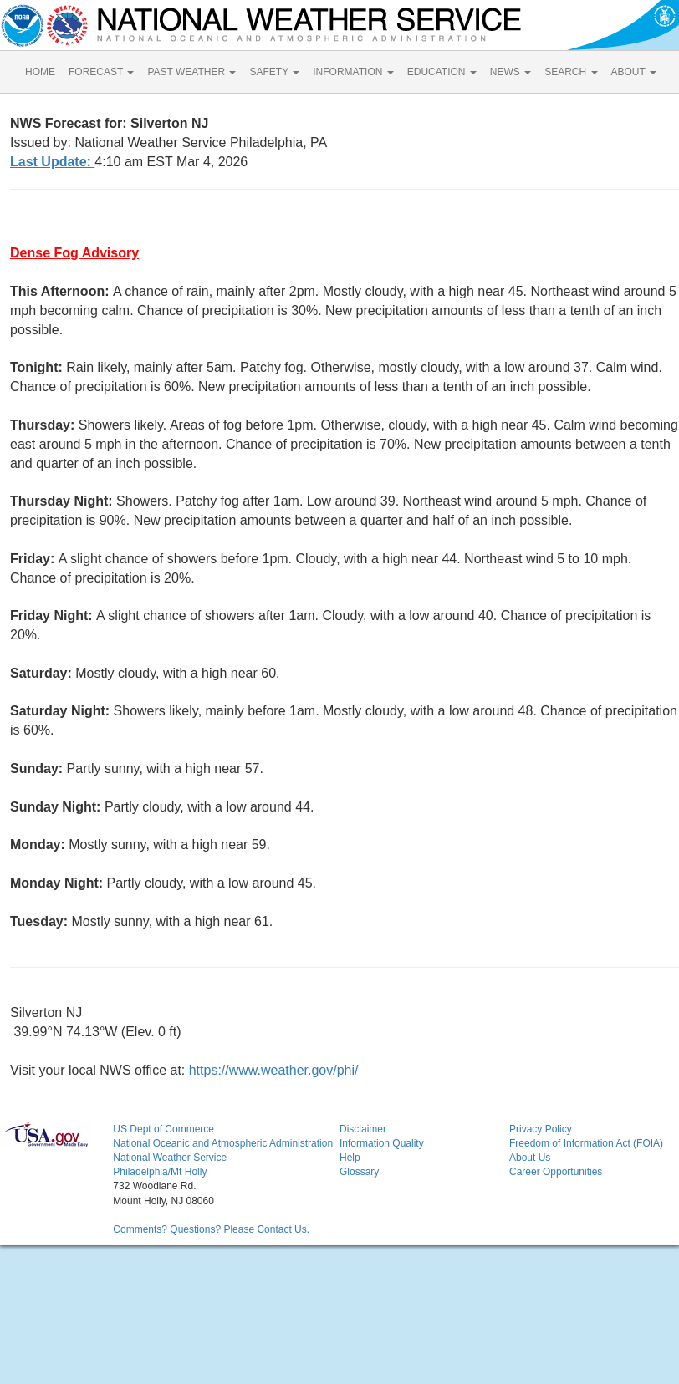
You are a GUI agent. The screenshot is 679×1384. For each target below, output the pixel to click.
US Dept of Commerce (163, 1129)
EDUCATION (442, 72)
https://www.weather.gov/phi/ (274, 1070)
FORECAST (101, 72)
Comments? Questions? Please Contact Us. (211, 1229)
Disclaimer (363, 1129)
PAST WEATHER (191, 72)
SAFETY (274, 72)
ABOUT (633, 72)
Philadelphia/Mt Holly (160, 1172)
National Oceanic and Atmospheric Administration (223, 1143)
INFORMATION (353, 72)
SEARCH (570, 72)
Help (350, 1157)
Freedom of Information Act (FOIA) (586, 1143)
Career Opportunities (555, 1172)
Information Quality (382, 1143)
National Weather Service (170, 1157)
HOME (40, 72)
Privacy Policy (540, 1129)
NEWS (510, 72)
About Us (529, 1157)
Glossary (359, 1172)
